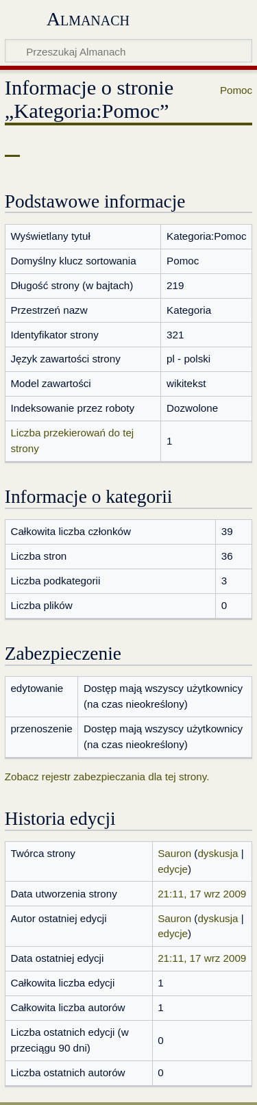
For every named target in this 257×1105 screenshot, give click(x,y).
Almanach (88, 18)
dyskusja (217, 853)
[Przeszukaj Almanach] (128, 51)
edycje (173, 869)
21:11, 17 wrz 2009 (202, 893)
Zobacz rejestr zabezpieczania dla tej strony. (107, 776)
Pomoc (236, 90)
